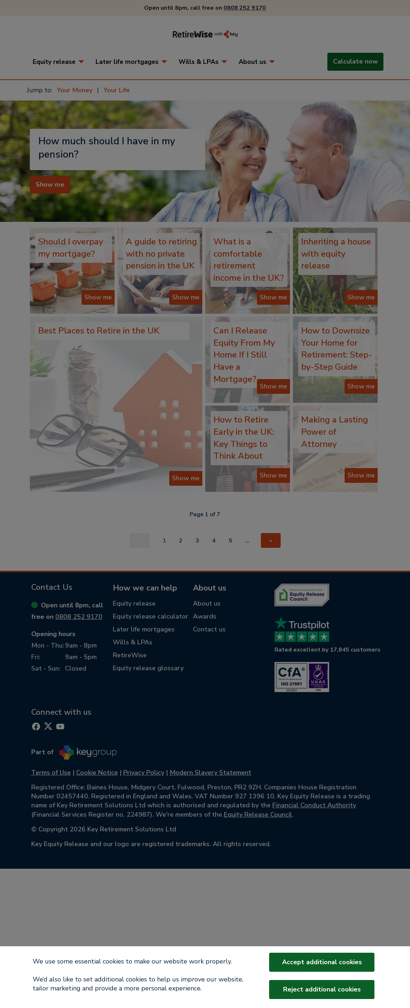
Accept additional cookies (322, 962)
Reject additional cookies (322, 989)
